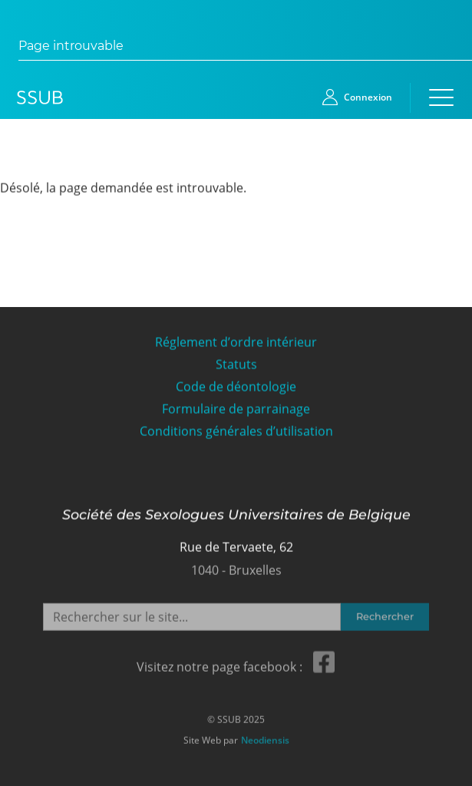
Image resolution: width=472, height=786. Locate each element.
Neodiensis (265, 738)
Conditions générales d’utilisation (236, 431)
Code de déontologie (236, 386)
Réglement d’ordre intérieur (236, 342)
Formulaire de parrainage (236, 409)
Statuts (236, 364)
